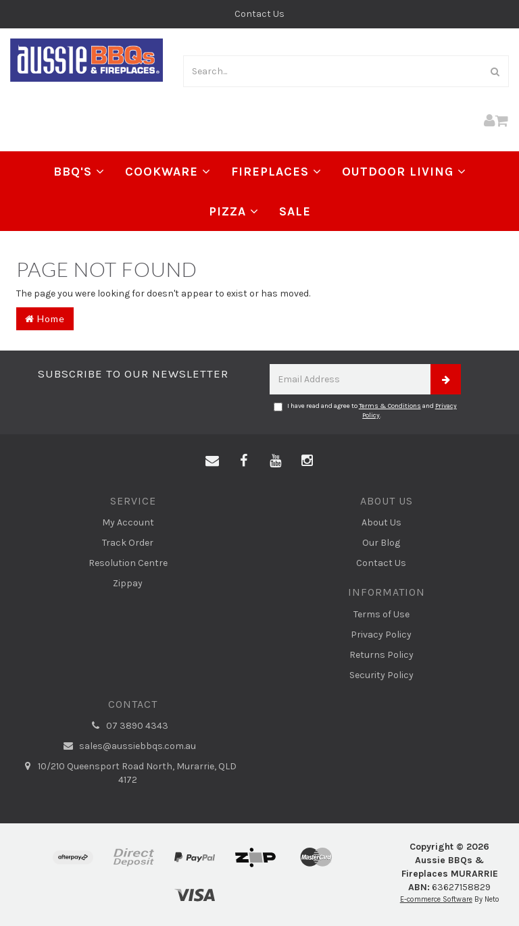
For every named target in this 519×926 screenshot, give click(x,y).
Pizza (234, 211)
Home (45, 318)
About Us (381, 522)
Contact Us (259, 14)
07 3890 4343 (127, 726)
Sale (295, 211)
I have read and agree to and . (365, 410)
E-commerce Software (436, 899)
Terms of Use (381, 614)
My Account (128, 522)
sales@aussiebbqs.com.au (128, 746)
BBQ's (79, 171)
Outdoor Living (404, 171)
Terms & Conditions (390, 406)
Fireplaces (276, 171)
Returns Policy (381, 655)
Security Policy (381, 675)
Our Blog (381, 542)
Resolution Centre (128, 563)
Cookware (168, 171)
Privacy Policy (381, 634)
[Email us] (212, 461)
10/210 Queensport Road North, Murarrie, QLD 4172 (128, 773)
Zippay (128, 583)
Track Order (127, 542)
